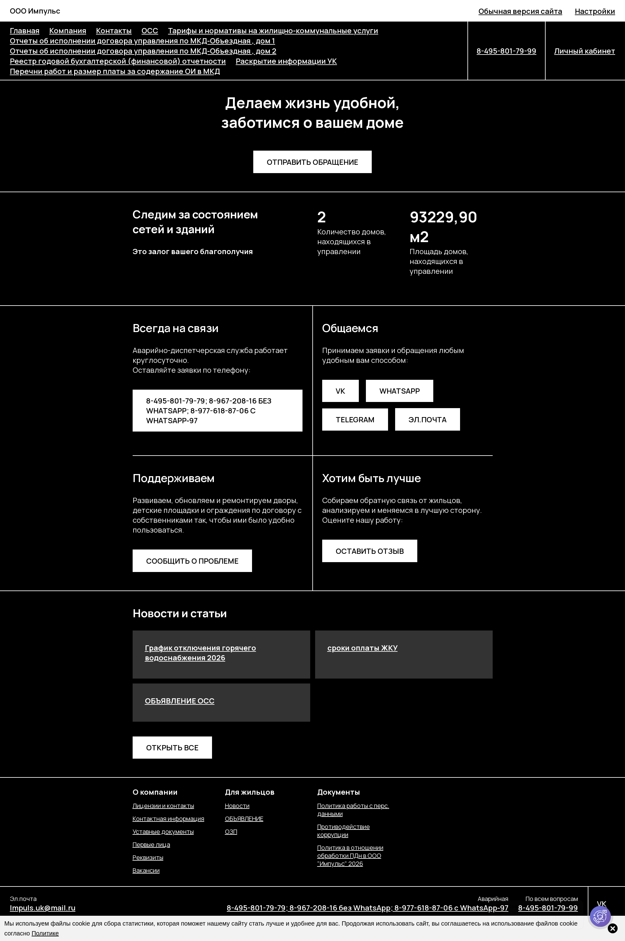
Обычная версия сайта (520, 11)
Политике (45, 933)
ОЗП (231, 832)
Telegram (355, 419)
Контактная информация (168, 819)
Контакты (114, 30)
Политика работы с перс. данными (353, 810)
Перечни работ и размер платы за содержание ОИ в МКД (115, 71)
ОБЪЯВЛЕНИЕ (244, 819)
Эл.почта (428, 419)
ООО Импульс (35, 11)
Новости (237, 806)
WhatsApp (399, 391)
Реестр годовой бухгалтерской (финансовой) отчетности (118, 61)
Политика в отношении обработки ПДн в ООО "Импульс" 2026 (350, 856)
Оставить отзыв (370, 551)
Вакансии (146, 870)
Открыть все (172, 747)
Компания (67, 30)
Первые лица (151, 845)
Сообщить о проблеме (192, 561)
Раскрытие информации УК (286, 61)
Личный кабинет (584, 51)
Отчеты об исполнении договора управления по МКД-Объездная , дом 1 (142, 40)
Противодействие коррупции (343, 831)
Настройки (595, 11)
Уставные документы (163, 832)
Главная (24, 30)
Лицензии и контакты (163, 806)
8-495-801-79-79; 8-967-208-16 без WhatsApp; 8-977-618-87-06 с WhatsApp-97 (208, 410)
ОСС (150, 30)
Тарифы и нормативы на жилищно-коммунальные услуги (273, 30)
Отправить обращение (312, 162)
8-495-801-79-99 (506, 51)
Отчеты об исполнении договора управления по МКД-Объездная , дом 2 (143, 51)
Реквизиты (148, 858)
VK (340, 391)
